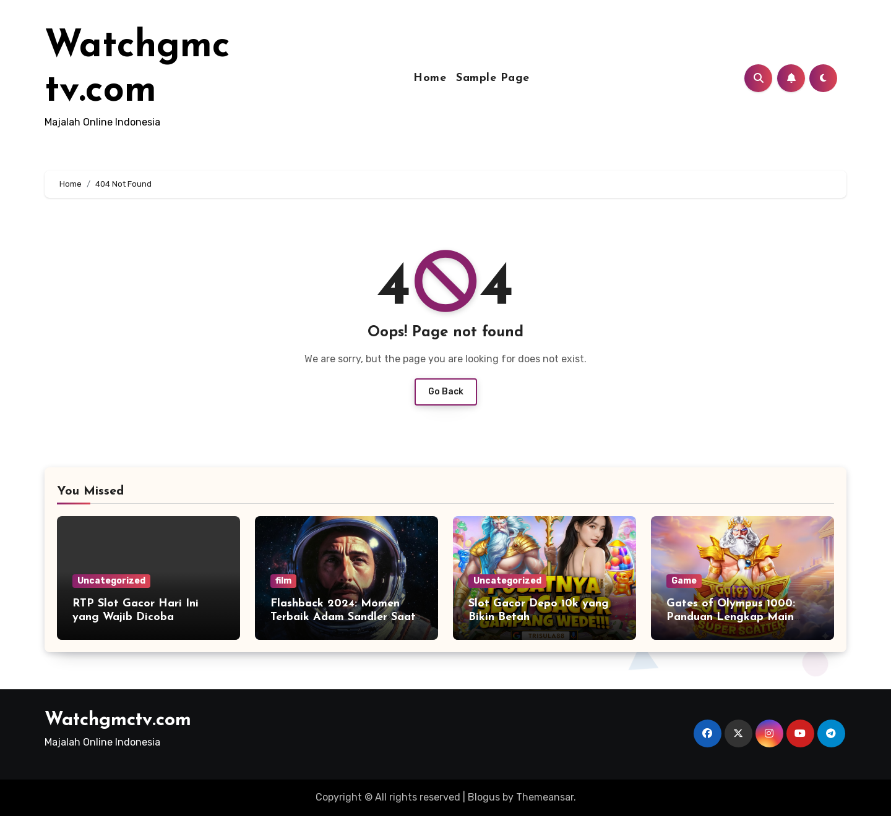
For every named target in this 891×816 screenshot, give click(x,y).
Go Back (445, 391)
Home (429, 78)
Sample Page (493, 78)
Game (684, 581)
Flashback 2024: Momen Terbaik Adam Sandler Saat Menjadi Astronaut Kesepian (346, 617)
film (283, 581)
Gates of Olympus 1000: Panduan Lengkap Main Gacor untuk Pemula (730, 617)
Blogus (484, 797)
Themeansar (545, 797)
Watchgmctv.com (118, 720)
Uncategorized (111, 581)
